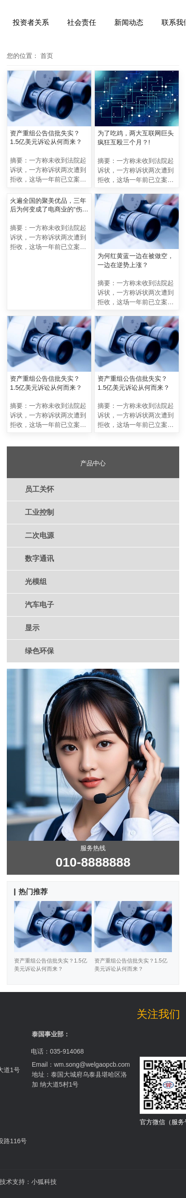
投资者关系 (31, 22)
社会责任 (81, 22)
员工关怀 (39, 489)
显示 (32, 628)
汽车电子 (39, 605)
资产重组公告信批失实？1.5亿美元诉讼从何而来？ (46, 137)
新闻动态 (128, 22)
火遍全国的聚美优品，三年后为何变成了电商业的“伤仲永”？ (49, 205)
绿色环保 (39, 651)
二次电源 (39, 535)
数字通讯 (39, 558)
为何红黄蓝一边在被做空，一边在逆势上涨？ (136, 260)
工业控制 (39, 512)
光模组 (36, 581)
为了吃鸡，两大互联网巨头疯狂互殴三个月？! (136, 137)
